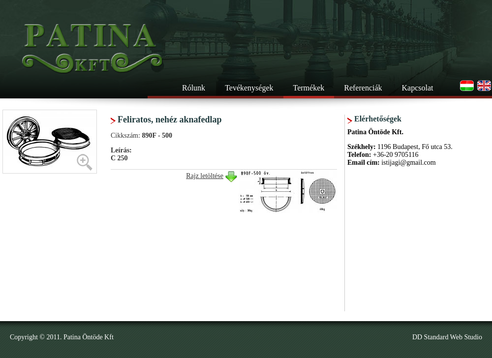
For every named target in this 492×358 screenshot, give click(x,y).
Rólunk (193, 88)
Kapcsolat (417, 88)
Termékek (309, 88)
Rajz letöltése (204, 175)
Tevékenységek (249, 88)
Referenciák (363, 88)
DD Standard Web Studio (447, 337)
